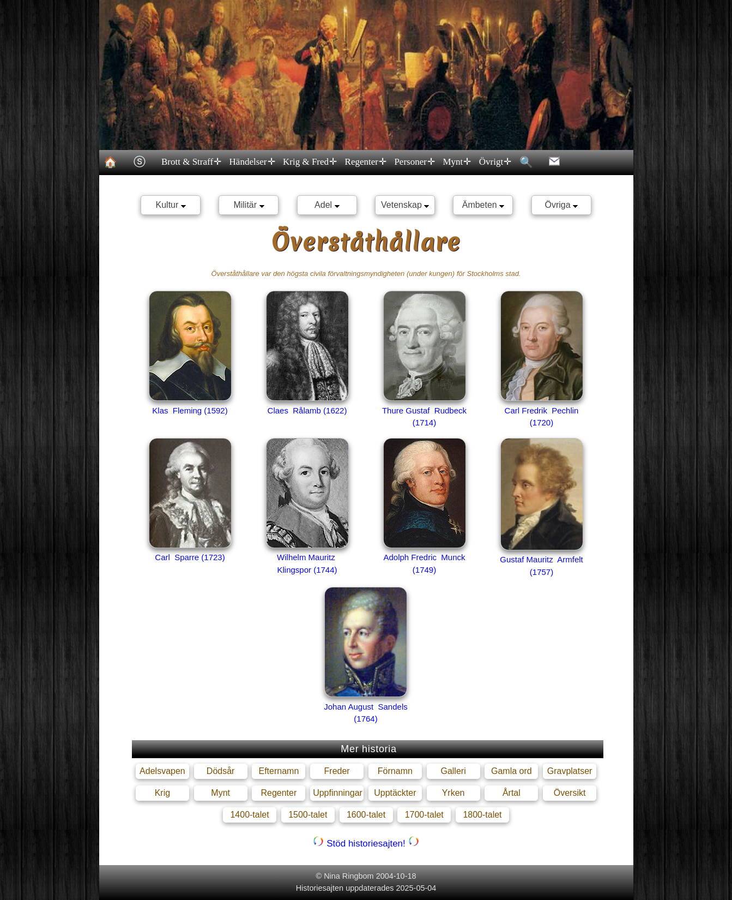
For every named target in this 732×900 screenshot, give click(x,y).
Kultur (171, 204)
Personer (414, 162)
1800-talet (482, 814)
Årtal (512, 792)
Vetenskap (405, 204)
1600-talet (366, 814)
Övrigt (494, 162)
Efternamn (278, 771)
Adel (326, 204)
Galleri (452, 771)
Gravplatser (569, 771)
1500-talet (307, 814)
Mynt (456, 162)
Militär (248, 204)
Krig (162, 792)
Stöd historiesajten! (366, 843)
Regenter (365, 162)
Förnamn (395, 771)
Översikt (570, 792)
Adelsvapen (162, 771)
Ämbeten (483, 204)
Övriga (561, 204)
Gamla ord (511, 771)
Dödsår (221, 771)
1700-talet (424, 814)
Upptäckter (395, 792)
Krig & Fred (310, 162)
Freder (337, 771)
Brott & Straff (191, 162)
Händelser (251, 162)
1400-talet (249, 814)
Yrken (453, 792)
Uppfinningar (337, 792)
